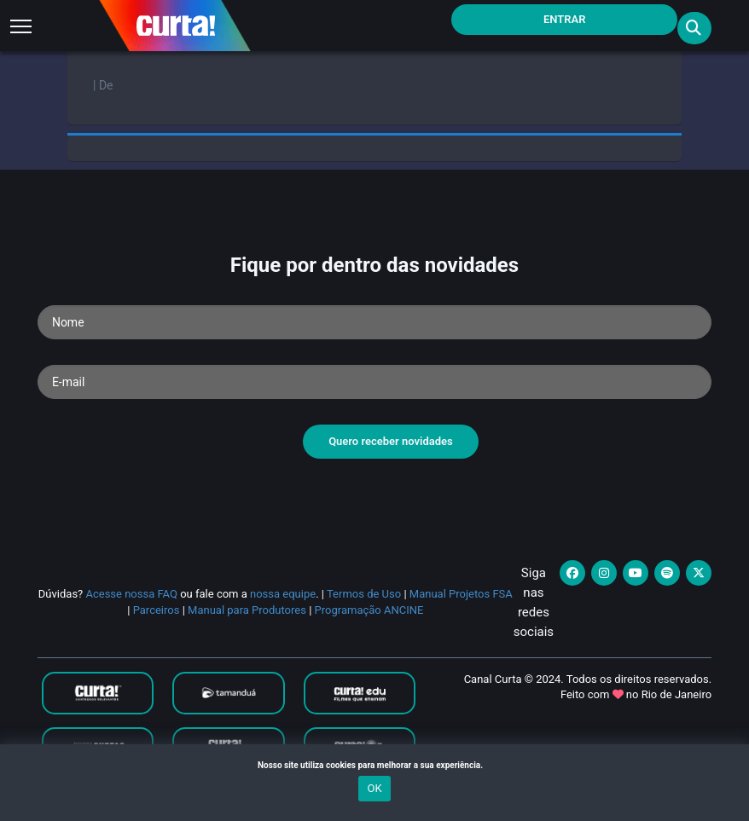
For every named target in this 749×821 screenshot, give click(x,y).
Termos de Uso (364, 593)
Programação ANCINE (369, 610)
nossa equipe (283, 593)
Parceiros (156, 610)
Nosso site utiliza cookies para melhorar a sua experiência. (374, 765)
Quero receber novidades (390, 441)
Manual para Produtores (247, 610)
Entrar (564, 19)
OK (374, 788)
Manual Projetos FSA (461, 593)
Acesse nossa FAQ (131, 593)
